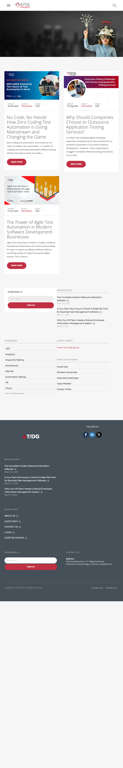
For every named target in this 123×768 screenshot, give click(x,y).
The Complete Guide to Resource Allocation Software (79, 299)
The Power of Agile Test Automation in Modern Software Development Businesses (30, 250)
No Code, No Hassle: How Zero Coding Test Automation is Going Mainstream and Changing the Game (29, 127)
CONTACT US (11, 526)
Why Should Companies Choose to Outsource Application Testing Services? (80, 142)
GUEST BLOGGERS (14, 537)
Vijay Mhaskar (64, 383)
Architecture (11, 365)
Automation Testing (15, 377)
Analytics (10, 354)
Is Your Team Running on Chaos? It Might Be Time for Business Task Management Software (82, 310)
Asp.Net (9, 371)
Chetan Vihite (64, 389)
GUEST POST (10, 521)
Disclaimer (111, 587)
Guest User (62, 366)
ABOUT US (9, 515)
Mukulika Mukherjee (67, 378)
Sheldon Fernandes (67, 372)
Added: (11, 104)
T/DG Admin (26, 106)
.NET (7, 348)
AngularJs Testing (14, 360)
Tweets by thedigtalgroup (68, 347)
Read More (16, 162)
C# (6, 382)
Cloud (8, 388)
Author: (24, 104)
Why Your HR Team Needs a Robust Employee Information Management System (80, 322)
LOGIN (7, 532)
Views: (38, 104)
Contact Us (97, 587)
